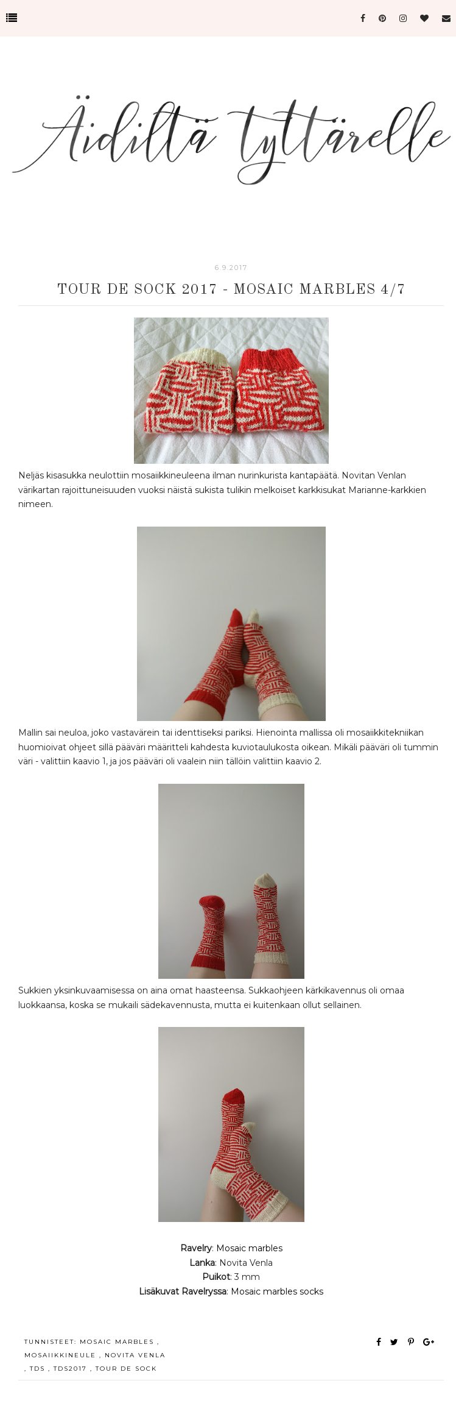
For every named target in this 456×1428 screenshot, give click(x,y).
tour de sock (126, 1369)
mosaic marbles (118, 1342)
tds (39, 1369)
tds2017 (72, 1369)
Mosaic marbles (249, 1248)
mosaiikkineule (61, 1355)
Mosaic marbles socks (275, 1291)
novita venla (135, 1355)
